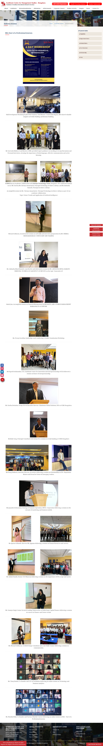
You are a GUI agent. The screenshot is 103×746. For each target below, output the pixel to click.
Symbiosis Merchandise (96, 229)
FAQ (81, 57)
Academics (13, 8)
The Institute (33, 729)
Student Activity (72, 8)
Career (88, 8)
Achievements (47, 8)
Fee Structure (83, 48)
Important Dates (84, 38)
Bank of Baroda (80, 733)
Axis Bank (79, 731)
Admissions (37, 8)
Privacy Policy (57, 734)
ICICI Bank (79, 736)
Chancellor (32, 732)
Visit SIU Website (96, 225)
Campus (81, 8)
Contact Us (95, 8)
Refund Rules (83, 43)
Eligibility (82, 34)
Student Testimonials (94, 4)
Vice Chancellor (33, 737)
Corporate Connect (59, 8)
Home (51, 23)
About (6, 8)
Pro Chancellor (33, 734)
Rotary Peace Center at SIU (96, 234)
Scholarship (83, 52)
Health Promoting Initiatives (78, 4)
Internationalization (25, 8)
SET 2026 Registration (60, 4)
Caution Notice (94, 744)
